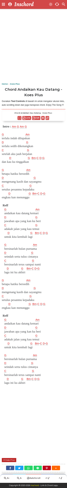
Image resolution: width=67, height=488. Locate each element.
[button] (56, 468)
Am (14, 126)
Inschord (35, 485)
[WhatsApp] (28, 468)
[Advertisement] (33, 45)
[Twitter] (19, 468)
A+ (6, 479)
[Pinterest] (47, 468)
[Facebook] (10, 468)
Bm (34, 158)
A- (19, 479)
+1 (47, 478)
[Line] (38, 468)
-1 (60, 478)
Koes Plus (10, 460)
